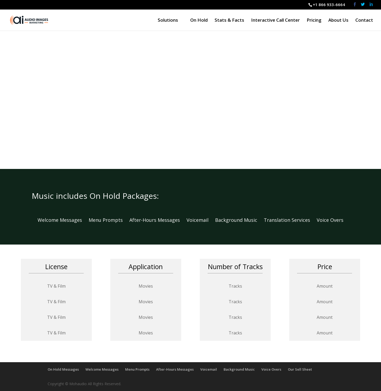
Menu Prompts (109, 220)
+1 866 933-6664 (329, 4)
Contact (364, 20)
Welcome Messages (63, 220)
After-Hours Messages (154, 220)
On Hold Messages (63, 369)
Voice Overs (330, 220)
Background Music (239, 220)
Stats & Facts (229, 20)
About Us (338, 20)
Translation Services (290, 220)
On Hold (199, 20)
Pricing (314, 20)
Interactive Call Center (275, 20)
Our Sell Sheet (300, 369)
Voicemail (201, 220)
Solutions (168, 20)
